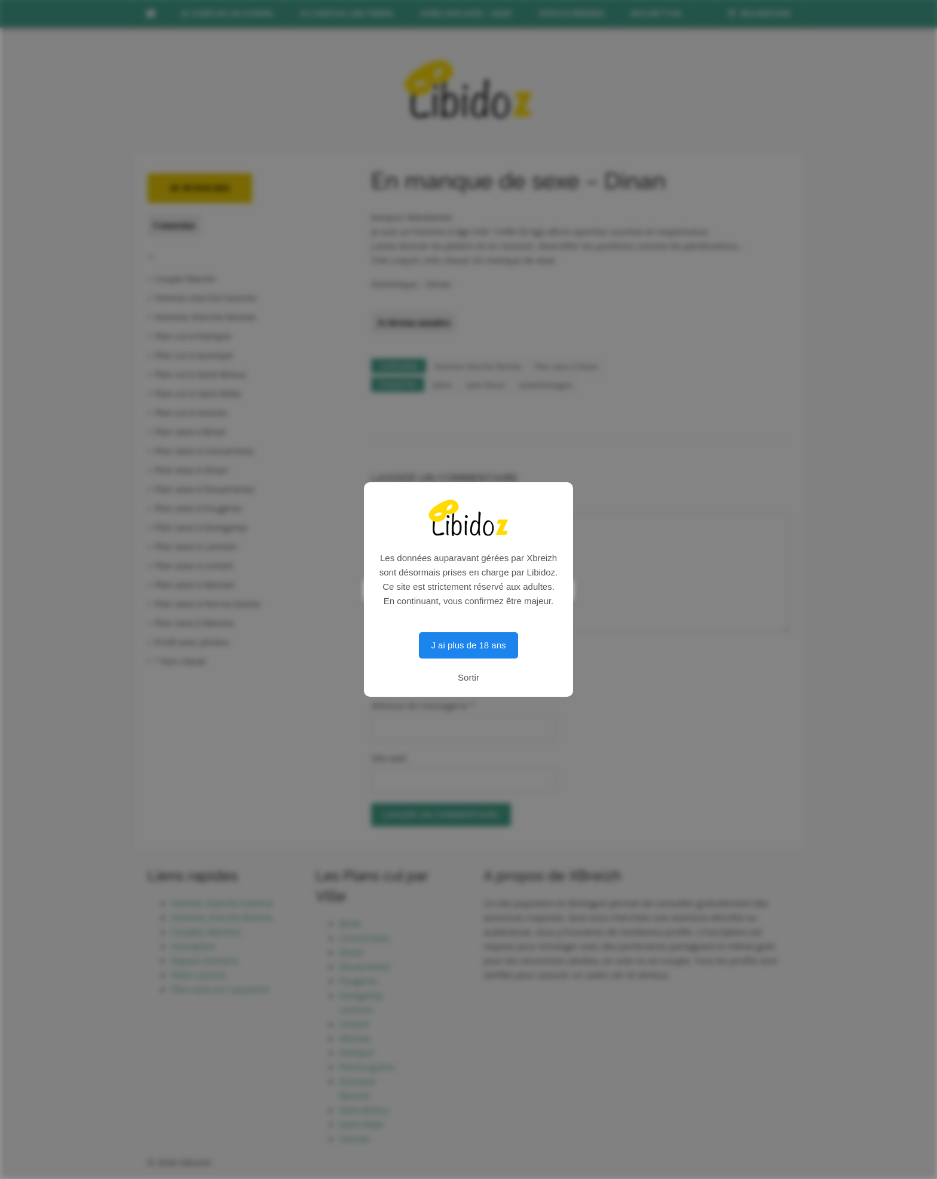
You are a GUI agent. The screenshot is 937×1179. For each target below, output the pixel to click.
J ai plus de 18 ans (468, 645)
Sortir (468, 677)
